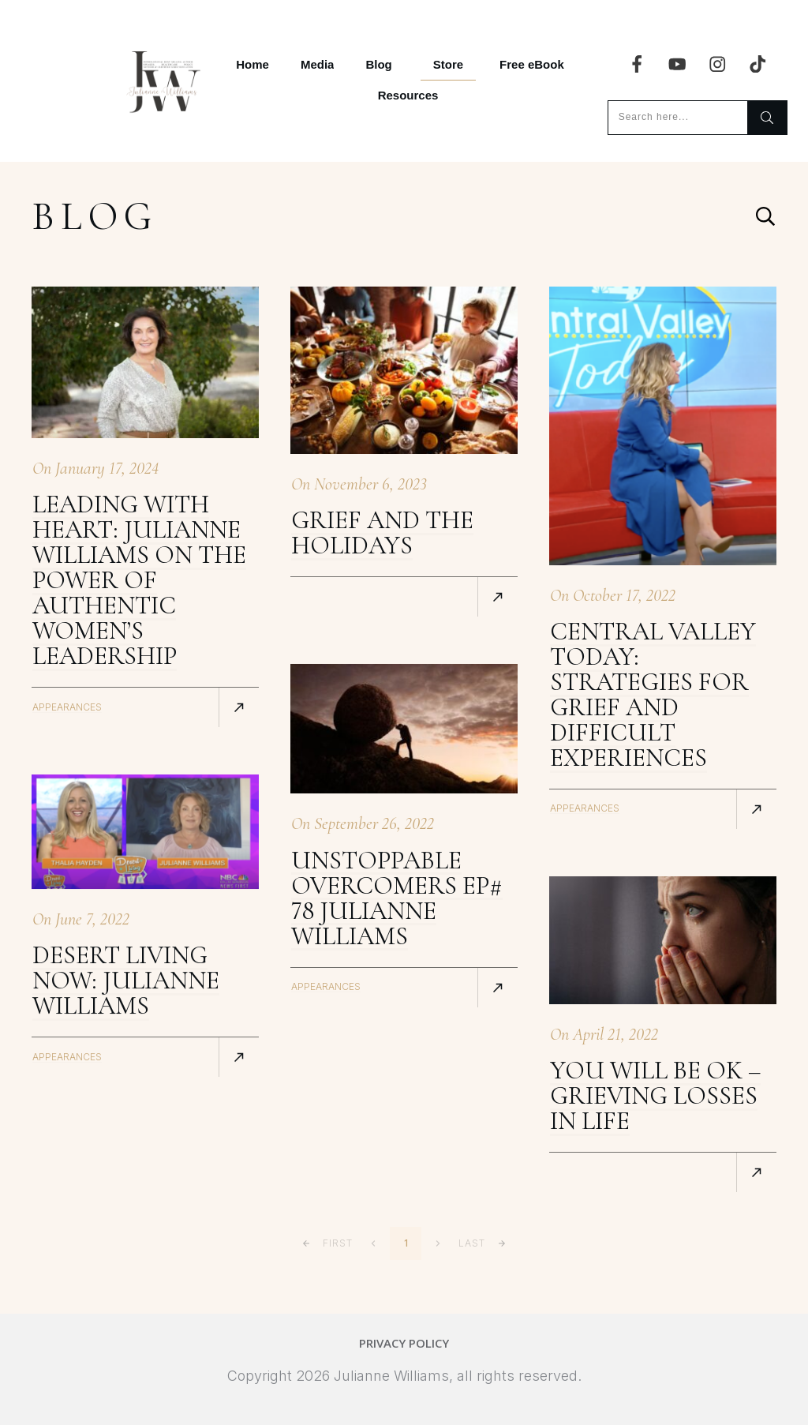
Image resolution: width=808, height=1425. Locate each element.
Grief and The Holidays (382, 532)
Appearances (67, 707)
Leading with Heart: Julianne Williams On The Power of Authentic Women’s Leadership (139, 580)
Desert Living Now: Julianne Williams (125, 980)
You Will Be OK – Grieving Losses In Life (655, 1095)
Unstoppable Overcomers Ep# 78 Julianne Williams (397, 898)
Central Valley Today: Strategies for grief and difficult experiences (653, 694)
